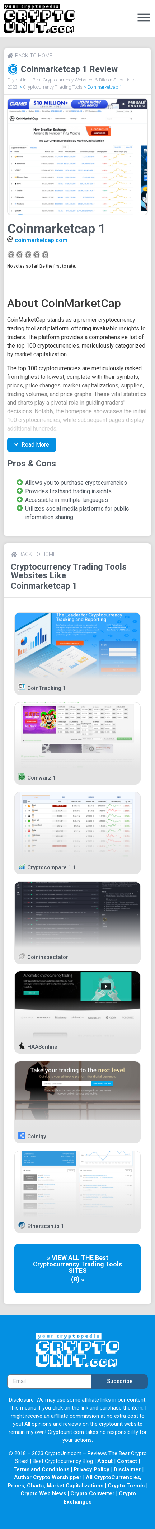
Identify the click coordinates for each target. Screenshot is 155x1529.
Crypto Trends (126, 1485)
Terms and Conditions (41, 1469)
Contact (127, 1461)
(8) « (77, 1279)
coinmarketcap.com (41, 240)
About (105, 1461)
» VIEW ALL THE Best (77, 1257)
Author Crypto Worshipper (47, 1477)
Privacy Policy (91, 1469)
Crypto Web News (43, 1493)
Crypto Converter (92, 1493)
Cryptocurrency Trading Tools (53, 87)
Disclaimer (127, 1469)
